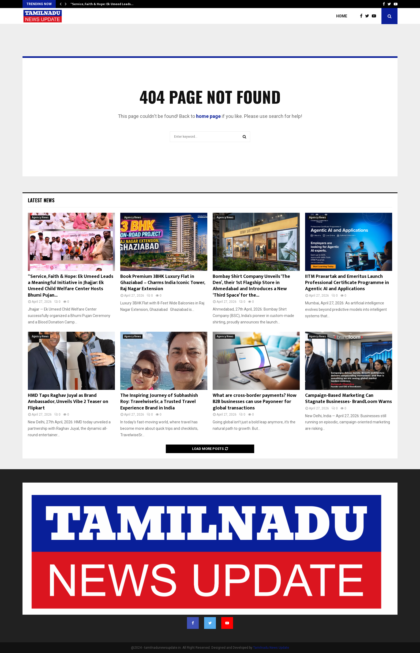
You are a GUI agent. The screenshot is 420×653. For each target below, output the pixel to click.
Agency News (40, 217)
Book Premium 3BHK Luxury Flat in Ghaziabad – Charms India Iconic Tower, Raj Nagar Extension (162, 283)
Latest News (41, 200)
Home (341, 16)
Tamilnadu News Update (271, 648)
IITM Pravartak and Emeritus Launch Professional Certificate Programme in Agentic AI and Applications (347, 283)
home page (208, 116)
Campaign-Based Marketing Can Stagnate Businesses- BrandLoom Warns (348, 398)
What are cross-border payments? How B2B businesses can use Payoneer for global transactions (255, 401)
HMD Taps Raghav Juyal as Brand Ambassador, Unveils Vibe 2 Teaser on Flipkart (68, 401)
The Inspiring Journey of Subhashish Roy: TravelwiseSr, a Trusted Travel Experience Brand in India (159, 401)
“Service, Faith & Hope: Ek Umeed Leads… (101, 4)
